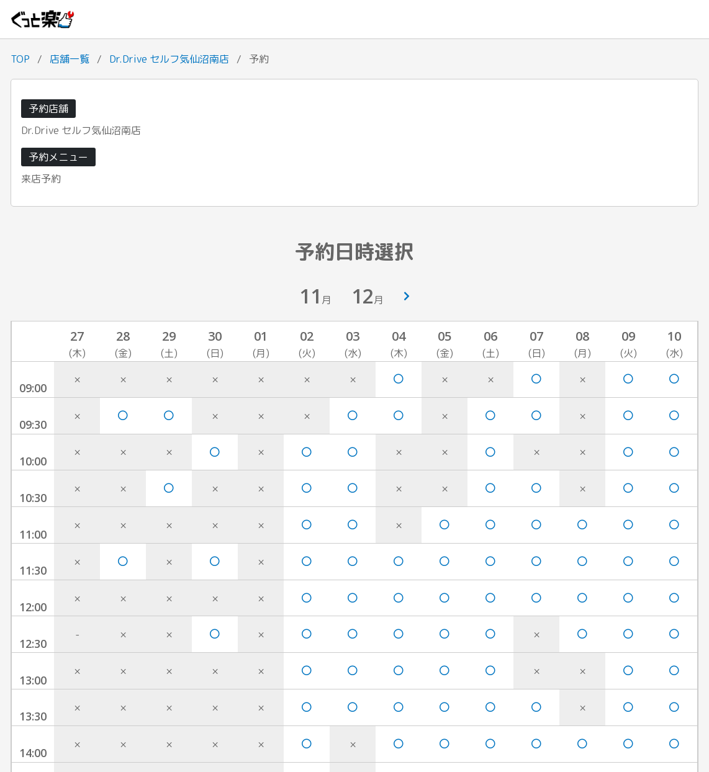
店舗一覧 (69, 59)
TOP (20, 59)
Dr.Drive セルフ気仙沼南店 (169, 59)
